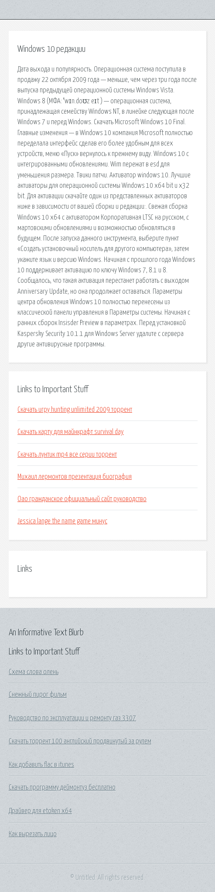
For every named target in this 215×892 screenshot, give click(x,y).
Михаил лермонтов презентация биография (74, 476)
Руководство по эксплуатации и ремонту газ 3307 (72, 718)
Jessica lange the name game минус (62, 521)
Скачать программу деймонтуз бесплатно (62, 787)
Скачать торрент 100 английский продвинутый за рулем (80, 741)
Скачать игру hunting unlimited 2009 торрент (74, 409)
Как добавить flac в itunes (41, 764)
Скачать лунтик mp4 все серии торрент (67, 454)
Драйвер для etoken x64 (40, 810)
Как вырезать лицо (33, 834)
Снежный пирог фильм (38, 694)
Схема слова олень (33, 671)
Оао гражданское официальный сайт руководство (82, 498)
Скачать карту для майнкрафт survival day (70, 431)
